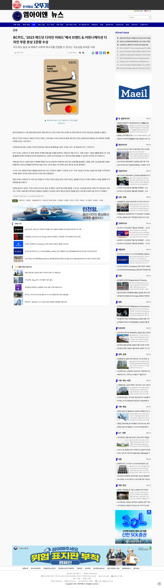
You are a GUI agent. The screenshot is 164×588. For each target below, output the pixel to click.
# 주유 (77, 200)
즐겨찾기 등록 (138, 11)
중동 (127, 25)
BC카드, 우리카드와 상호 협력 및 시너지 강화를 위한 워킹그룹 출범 (46, 295)
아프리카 (134, 25)
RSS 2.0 (148, 11)
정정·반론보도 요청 (113, 568)
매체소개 (25, 568)
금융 (33, 25)
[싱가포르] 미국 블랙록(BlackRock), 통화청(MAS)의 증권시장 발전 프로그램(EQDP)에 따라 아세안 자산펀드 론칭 (62, 259)
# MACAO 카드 (36, 200)
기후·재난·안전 (71, 25)
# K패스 (28, 200)
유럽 (101, 25)
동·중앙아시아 (84, 25)
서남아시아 (120, 25)
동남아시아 (109, 25)
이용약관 (79, 568)
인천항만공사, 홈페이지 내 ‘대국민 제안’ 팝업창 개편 (134, 45)
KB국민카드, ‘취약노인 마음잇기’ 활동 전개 (132, 374)
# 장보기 (82, 200)
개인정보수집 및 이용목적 (66, 568)
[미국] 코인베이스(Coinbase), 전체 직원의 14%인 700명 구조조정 (46, 244)
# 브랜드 (95, 200)
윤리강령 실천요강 (98, 568)
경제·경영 (26, 25)
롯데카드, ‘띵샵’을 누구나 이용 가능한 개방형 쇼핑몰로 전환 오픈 (46, 302)
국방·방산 (59, 25)
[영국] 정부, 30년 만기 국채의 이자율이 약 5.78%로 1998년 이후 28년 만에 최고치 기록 (53, 229)
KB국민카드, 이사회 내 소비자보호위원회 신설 (133, 464)
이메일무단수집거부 (49, 568)
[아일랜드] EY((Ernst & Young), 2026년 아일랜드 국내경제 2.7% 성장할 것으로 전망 (53, 237)
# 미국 (71, 200)
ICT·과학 (50, 25)
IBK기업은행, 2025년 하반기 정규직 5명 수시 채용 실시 (43, 273)
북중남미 (95, 25)
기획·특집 (16, 25)
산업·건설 (41, 25)
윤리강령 (87, 568)
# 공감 (101, 200)
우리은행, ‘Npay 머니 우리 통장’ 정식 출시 (39, 280)
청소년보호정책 (35, 568)
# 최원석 (60, 200)
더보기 (148, 118)
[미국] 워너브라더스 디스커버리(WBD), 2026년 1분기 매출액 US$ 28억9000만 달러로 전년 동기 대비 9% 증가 (61, 251)
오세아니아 (144, 25)
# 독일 (66, 200)
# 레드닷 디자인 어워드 (50, 200)
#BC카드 (22, 200)
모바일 (136, 568)
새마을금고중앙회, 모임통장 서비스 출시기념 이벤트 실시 (43, 287)
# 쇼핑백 (89, 200)
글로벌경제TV (126, 568)
